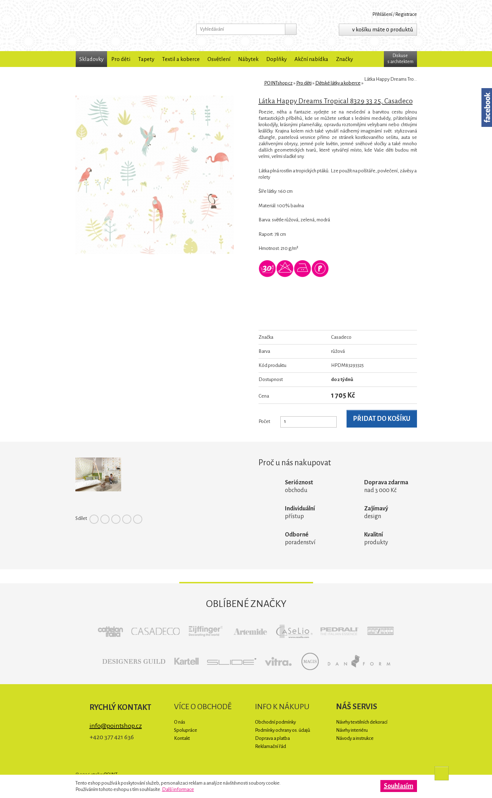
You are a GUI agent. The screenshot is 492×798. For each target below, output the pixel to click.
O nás (179, 722)
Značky (344, 59)
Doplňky (276, 59)
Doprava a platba (272, 738)
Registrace (406, 14)
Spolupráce (185, 730)
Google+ (126, 519)
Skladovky (91, 59)
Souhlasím (398, 786)
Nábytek (248, 59)
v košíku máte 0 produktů (382, 29)
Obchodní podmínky (275, 722)
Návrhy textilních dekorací (361, 722)
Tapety (146, 59)
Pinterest (115, 519)
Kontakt (182, 738)
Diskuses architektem (400, 58)
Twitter (105, 519)
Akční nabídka (311, 59)
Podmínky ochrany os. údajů (282, 730)
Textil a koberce (181, 59)
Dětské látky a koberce (338, 83)
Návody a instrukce (355, 738)
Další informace (178, 789)
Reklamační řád (270, 746)
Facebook (94, 519)
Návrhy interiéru (352, 730)
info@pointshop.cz (115, 725)
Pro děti (120, 59)
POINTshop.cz (121, 25)
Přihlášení (382, 14)
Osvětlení (218, 59)
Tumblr (137, 519)
